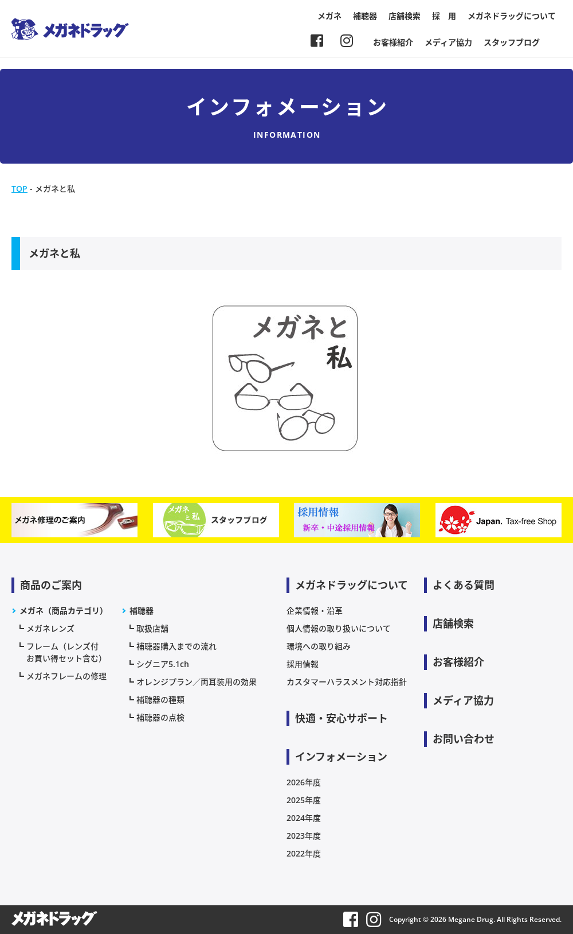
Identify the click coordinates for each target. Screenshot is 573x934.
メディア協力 (448, 42)
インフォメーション (341, 757)
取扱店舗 (152, 628)
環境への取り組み (318, 646)
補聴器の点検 (160, 717)
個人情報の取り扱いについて (338, 628)
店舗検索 (404, 15)
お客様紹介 (393, 42)
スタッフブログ (512, 42)
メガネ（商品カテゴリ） (63, 610)
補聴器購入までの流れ (176, 646)
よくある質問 (463, 585)
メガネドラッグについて (512, 15)
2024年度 (303, 817)
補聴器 (365, 15)
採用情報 (302, 663)
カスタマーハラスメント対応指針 (346, 681)
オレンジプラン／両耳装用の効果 (196, 681)
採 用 (444, 15)
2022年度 (303, 853)
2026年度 (303, 782)
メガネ (329, 15)
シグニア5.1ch (162, 663)
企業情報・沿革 (314, 610)
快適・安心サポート (341, 718)
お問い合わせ (463, 739)
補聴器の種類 (160, 699)
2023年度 (303, 835)
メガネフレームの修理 (66, 676)
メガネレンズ (50, 628)
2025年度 (303, 800)
